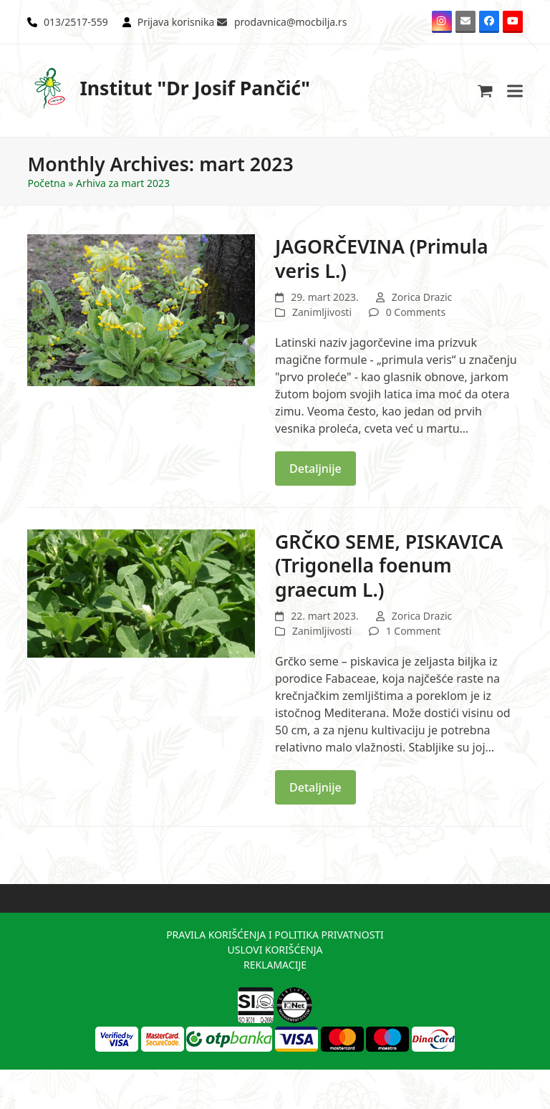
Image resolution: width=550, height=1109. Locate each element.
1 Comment (413, 631)
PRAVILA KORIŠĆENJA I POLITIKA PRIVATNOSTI (275, 934)
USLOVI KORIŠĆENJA (274, 949)
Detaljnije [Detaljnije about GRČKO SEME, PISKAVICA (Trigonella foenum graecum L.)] (315, 787)
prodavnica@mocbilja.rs (290, 22)
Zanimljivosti (322, 312)
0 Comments (415, 312)
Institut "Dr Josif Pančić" (168, 88)
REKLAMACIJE (275, 964)
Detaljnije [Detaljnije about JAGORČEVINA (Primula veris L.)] (315, 468)
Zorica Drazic (422, 297)
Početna (46, 183)
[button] (485, 90)
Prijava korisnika (176, 22)
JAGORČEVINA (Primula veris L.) (381, 258)
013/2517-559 (76, 22)
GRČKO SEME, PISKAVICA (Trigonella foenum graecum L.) (389, 565)
